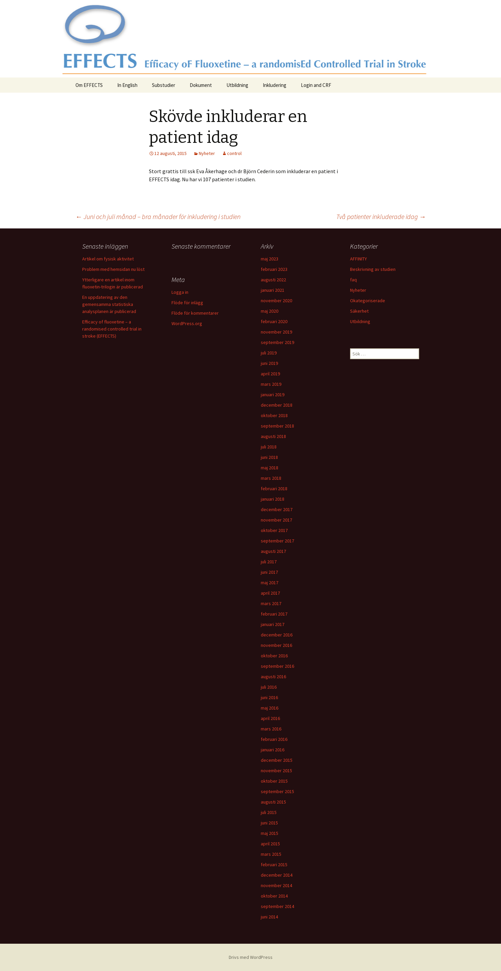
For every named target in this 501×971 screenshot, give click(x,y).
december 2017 (276, 509)
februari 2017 (274, 614)
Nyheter (207, 153)
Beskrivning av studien (373, 269)
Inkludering (274, 85)
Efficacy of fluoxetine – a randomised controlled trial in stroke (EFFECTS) (112, 329)
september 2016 (277, 666)
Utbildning (237, 85)
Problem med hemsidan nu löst (113, 269)
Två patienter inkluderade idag (381, 216)
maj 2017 (269, 583)
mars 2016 (271, 729)
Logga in (179, 292)
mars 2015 (271, 854)
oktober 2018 (274, 415)
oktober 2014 (274, 896)
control (234, 153)
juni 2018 (269, 457)
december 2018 (276, 405)
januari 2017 (272, 624)
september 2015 (277, 791)
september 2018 (277, 426)
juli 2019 (269, 353)
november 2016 (276, 645)
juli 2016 (269, 687)
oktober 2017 (274, 530)
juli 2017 (269, 562)
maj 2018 (269, 468)
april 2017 (270, 593)
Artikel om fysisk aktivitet (108, 259)
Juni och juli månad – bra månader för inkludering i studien (158, 216)
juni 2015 (269, 823)
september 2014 (277, 906)
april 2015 (270, 844)
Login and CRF (316, 85)
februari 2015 (274, 865)
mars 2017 (271, 603)
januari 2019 (272, 394)
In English (127, 85)
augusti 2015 (273, 802)
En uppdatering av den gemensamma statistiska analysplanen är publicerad (109, 304)
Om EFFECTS (89, 85)
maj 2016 (269, 708)
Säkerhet (359, 311)
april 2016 (270, 718)
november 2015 (276, 771)
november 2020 (276, 300)
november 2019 (276, 332)
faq (353, 280)
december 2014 (276, 875)
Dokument (201, 85)
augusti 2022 (273, 280)
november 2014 (276, 885)
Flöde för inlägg (187, 303)
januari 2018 (272, 499)
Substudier (163, 85)
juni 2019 (269, 363)
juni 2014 (269, 917)
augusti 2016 (273, 677)
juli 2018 (269, 447)
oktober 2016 (274, 656)
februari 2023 (274, 269)
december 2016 (276, 635)
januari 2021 (272, 290)
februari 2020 (274, 321)
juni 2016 (269, 697)
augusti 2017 (273, 551)
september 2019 (277, 342)
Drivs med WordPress (251, 957)
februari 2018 (274, 489)
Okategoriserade (367, 300)
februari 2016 (274, 739)
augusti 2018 (273, 436)
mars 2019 (271, 384)
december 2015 (276, 760)
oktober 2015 (274, 781)
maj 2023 (269, 259)
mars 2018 (271, 478)
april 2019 (270, 374)
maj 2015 (269, 833)
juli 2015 (269, 812)
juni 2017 (269, 572)
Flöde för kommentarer (195, 313)
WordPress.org (186, 323)
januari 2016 (272, 750)
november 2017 (276, 520)
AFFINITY (358, 259)
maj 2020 (269, 311)
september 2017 (277, 541)
